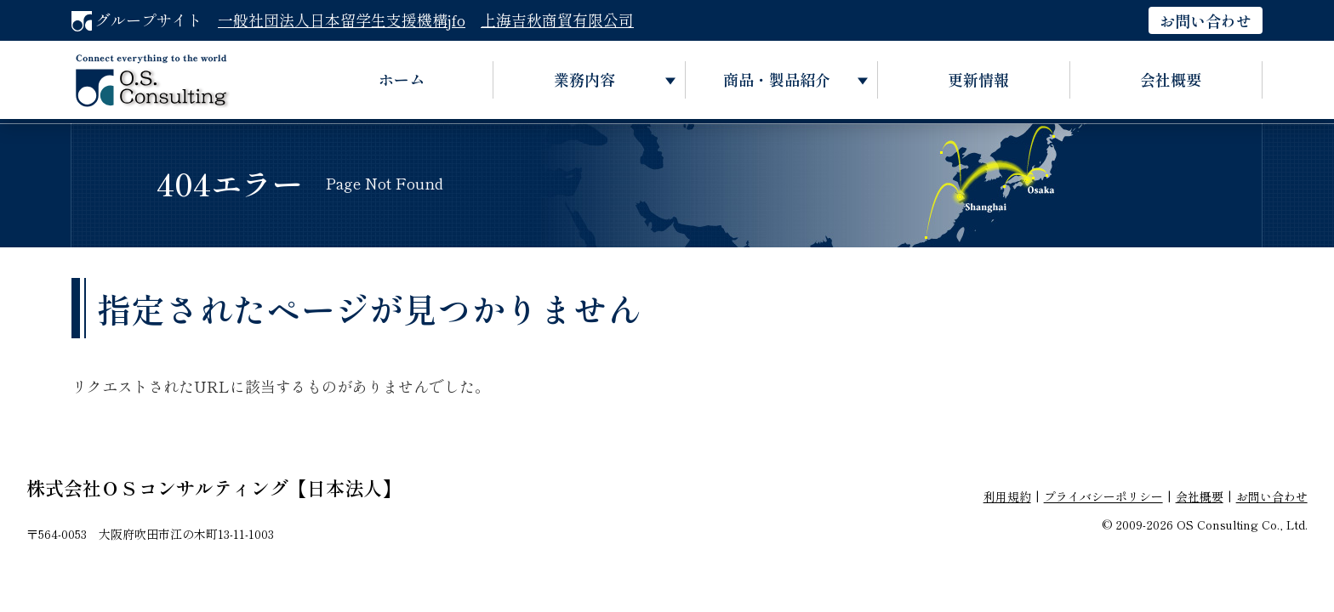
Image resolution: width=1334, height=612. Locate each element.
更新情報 (978, 79)
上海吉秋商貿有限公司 (557, 19)
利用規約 (1007, 496)
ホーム (402, 79)
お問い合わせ (1205, 20)
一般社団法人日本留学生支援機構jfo (341, 19)
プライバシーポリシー (1103, 496)
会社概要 (1170, 79)
